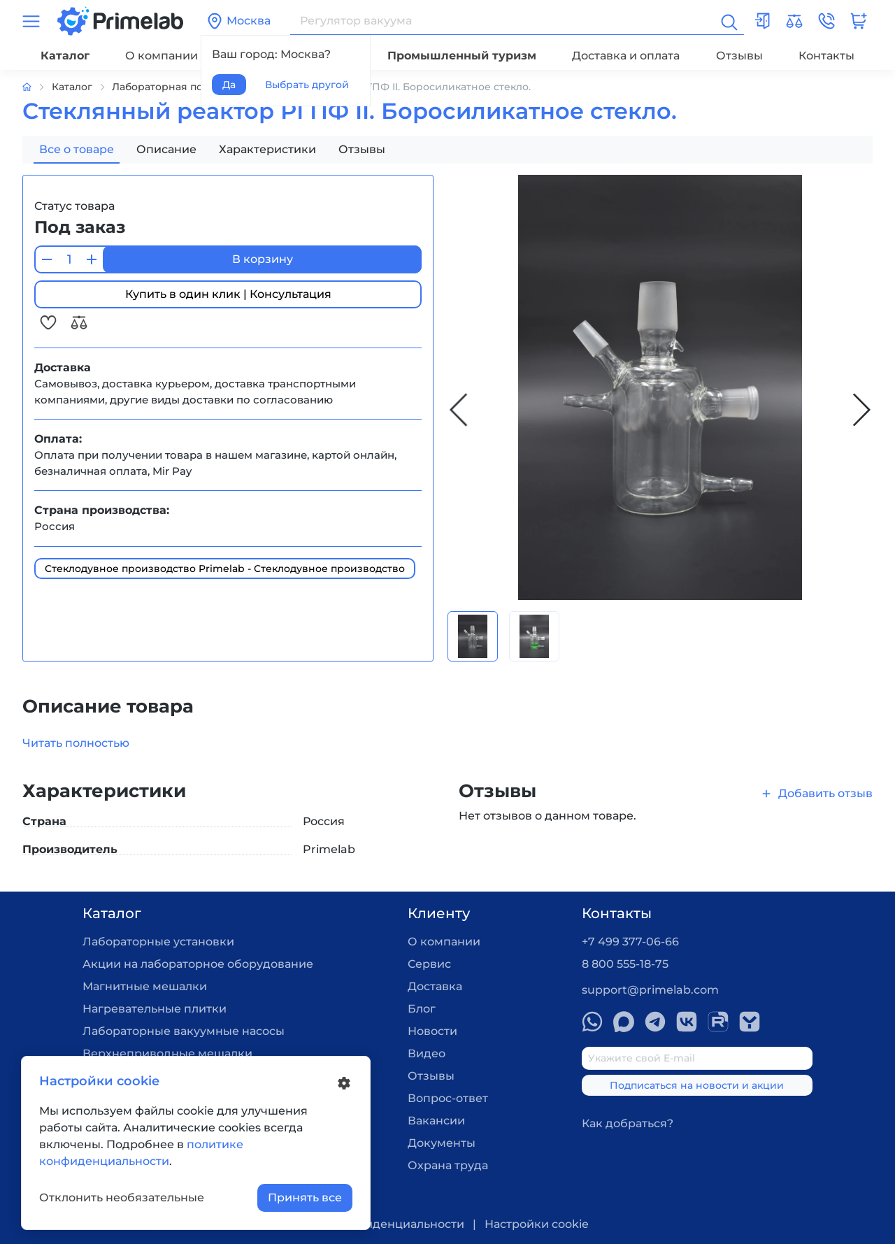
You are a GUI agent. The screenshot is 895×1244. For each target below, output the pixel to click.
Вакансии (436, 1120)
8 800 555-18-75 (625, 964)
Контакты (826, 55)
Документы (441, 1143)
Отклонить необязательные (121, 1197)
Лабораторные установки (158, 941)
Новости (432, 1031)
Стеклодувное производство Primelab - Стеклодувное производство (225, 568)
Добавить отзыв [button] (816, 793)
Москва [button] (238, 21)
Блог (422, 1008)
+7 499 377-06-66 (630, 941)
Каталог (65, 55)
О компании (161, 55)
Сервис (429, 964)
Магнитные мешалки (145, 986)
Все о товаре (76, 149)
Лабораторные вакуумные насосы (184, 1031)
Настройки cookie (537, 1224)
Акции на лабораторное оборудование (198, 964)
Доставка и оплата (626, 55)
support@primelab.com (650, 989)
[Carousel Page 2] (534, 636)
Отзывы (739, 55)
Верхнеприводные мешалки (167, 1053)
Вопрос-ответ (448, 1098)
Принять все (305, 1197)
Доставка (435, 986)
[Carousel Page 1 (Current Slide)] (473, 636)
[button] (826, 21)
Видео (426, 1053)
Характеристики (267, 149)
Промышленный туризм (461, 55)
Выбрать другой (307, 84)
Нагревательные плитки (155, 1008)
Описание (166, 149)
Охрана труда (448, 1165)
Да (229, 84)
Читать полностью (75, 743)
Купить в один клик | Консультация (228, 294)
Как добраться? (627, 1123)
